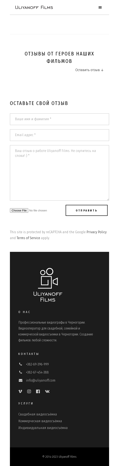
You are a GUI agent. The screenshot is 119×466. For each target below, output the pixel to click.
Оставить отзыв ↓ (89, 70)
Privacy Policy (97, 232)
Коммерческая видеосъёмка (40, 421)
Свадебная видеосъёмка (37, 414)
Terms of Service (28, 238)
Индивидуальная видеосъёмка (43, 428)
